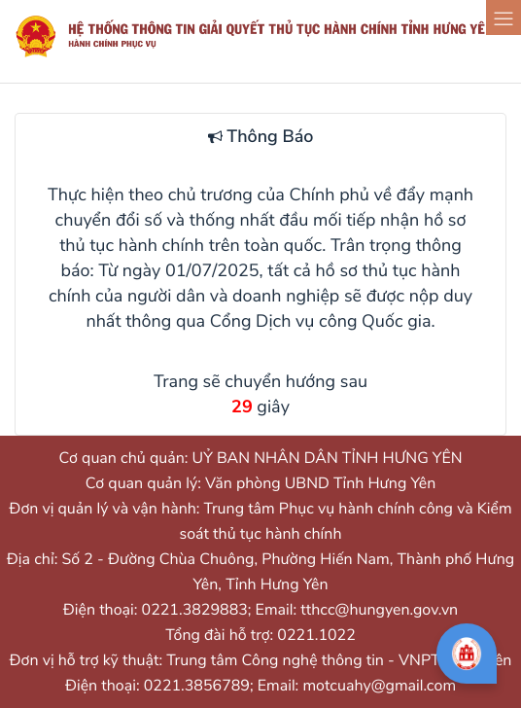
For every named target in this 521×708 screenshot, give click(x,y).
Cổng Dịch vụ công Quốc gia (321, 322)
